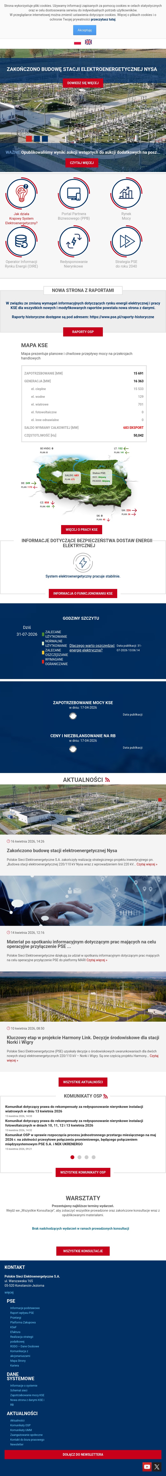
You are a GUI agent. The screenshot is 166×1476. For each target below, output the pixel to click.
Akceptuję (85, 30)
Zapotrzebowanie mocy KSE (27, 1395)
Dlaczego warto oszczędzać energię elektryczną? (92, 647)
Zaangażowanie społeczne (26, 1435)
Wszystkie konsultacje (83, 1251)
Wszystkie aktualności (83, 1082)
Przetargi (15, 1317)
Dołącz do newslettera (83, 1454)
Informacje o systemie (23, 1385)
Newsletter (16, 1444)
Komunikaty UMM (21, 1430)
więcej (9, 1292)
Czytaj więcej (82, 163)
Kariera (14, 1365)
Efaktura (15, 1332)
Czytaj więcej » (147, 864)
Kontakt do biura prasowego (27, 1439)
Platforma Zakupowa (23, 1322)
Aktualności (17, 1420)
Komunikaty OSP (20, 1425)
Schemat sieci (18, 1390)
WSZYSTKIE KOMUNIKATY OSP (83, 1172)
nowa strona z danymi (136, 308)
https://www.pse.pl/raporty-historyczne (122, 317)
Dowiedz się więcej (83, 83)
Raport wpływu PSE (22, 1313)
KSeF (13, 1327)
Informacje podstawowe (25, 1308)
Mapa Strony (18, 1360)
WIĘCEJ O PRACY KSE (82, 529)
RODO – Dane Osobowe (24, 1346)
